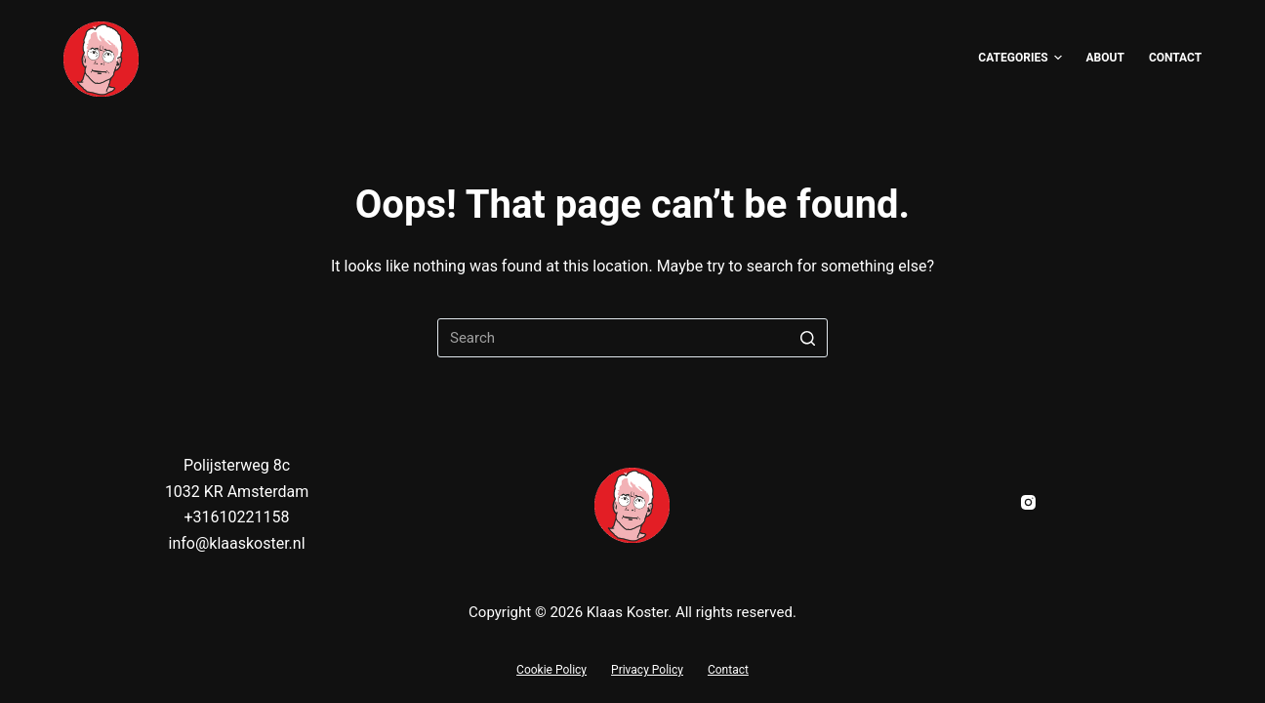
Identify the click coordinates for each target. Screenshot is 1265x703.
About (1105, 57)
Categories (1019, 58)
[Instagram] (1028, 502)
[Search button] (808, 337)
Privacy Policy (647, 670)
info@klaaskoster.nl (236, 543)
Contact (1175, 57)
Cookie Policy (551, 670)
